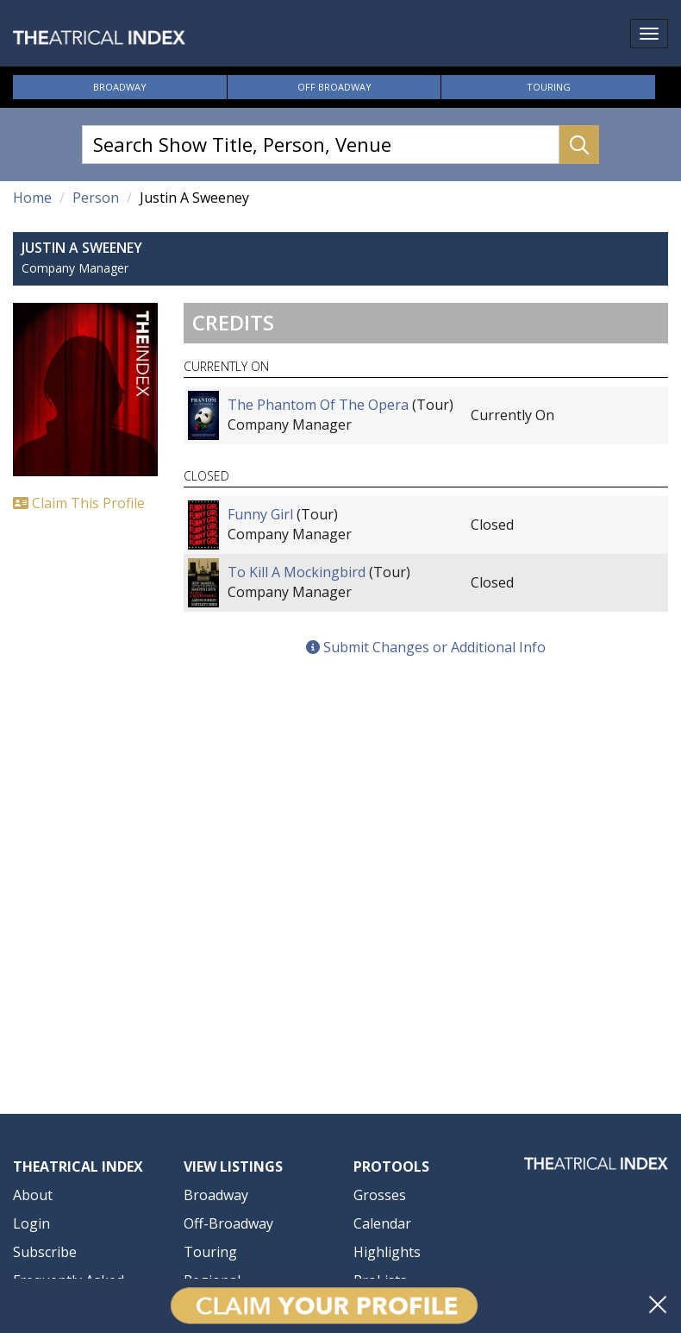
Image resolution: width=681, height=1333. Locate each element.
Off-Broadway (228, 1223)
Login (31, 1223)
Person (95, 197)
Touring (549, 86)
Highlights (387, 1251)
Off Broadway (334, 86)
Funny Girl (260, 514)
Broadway (120, 86)
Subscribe (45, 1251)
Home (32, 197)
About (33, 1194)
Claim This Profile (79, 503)
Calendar (382, 1223)
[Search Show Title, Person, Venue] (320, 144)
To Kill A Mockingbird (296, 572)
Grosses (379, 1194)
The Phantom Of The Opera (318, 404)
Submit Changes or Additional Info (426, 647)
